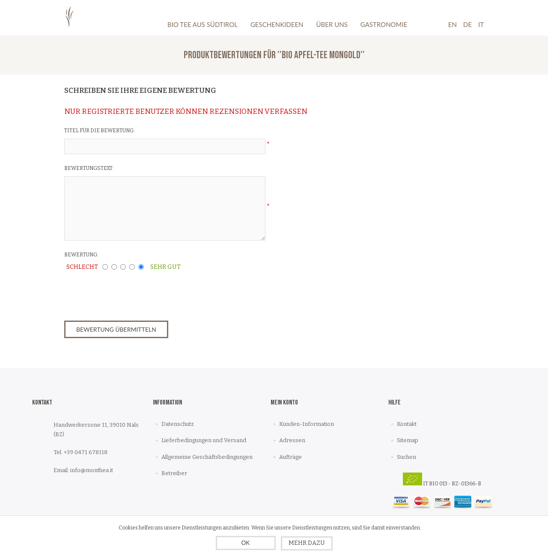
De (467, 24)
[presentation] (274, 293)
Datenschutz (177, 424)
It (481, 24)
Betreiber (174, 473)
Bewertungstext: (89, 168)
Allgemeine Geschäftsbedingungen (207, 457)
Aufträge (290, 457)
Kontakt (407, 424)
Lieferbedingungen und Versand (203, 440)
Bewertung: (81, 255)
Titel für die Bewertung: (99, 131)
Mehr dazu (307, 543)
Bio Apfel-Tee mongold (321, 55)
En (452, 24)
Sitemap (407, 440)
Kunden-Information (306, 424)
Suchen (406, 457)
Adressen (292, 440)
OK (245, 542)
